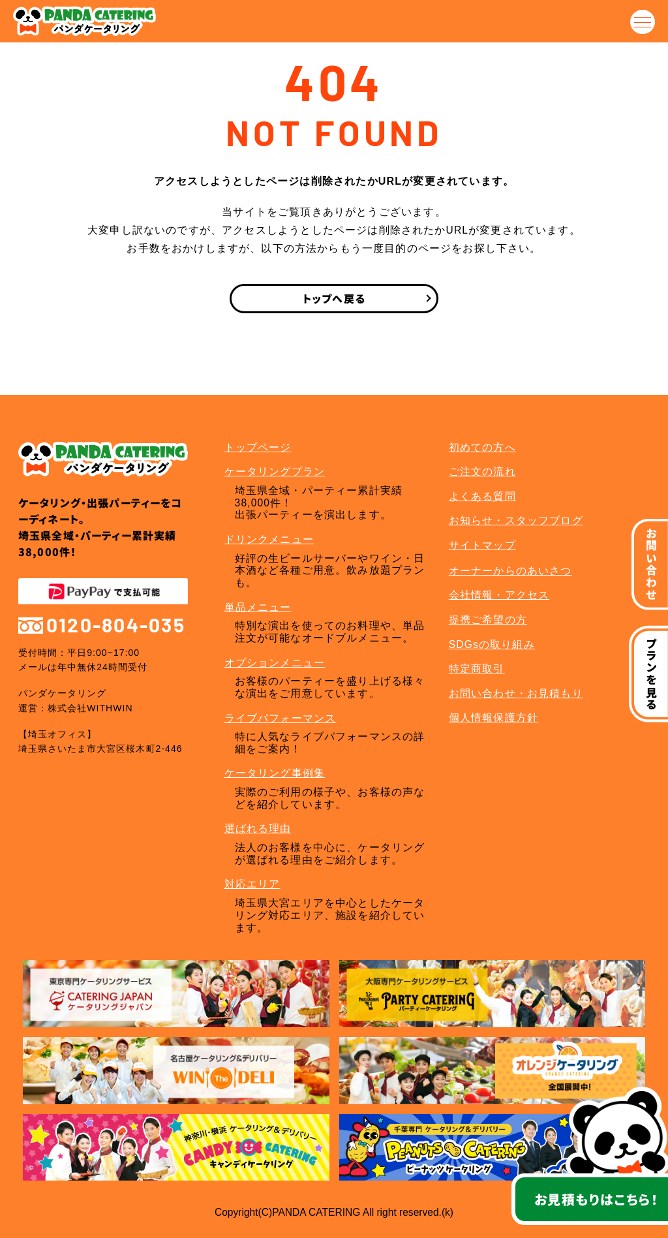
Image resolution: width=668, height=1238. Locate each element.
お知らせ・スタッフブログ (516, 520)
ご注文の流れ (482, 471)
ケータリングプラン (275, 471)
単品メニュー (258, 607)
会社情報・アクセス (499, 594)
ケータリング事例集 (275, 773)
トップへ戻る (334, 298)
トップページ (258, 447)
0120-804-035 (101, 624)
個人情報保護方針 (493, 717)
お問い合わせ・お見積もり (516, 693)
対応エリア (252, 884)
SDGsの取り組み (492, 644)
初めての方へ (482, 447)
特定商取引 (477, 668)
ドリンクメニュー (269, 539)
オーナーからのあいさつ (510, 570)
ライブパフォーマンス (280, 718)
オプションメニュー (275, 662)
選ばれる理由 (258, 828)
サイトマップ (482, 545)
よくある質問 (482, 496)
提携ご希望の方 (488, 619)
